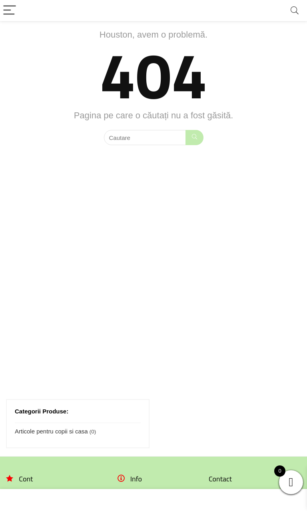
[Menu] (9, 10)
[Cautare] (194, 137)
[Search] (294, 10)
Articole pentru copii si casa (51, 431)
